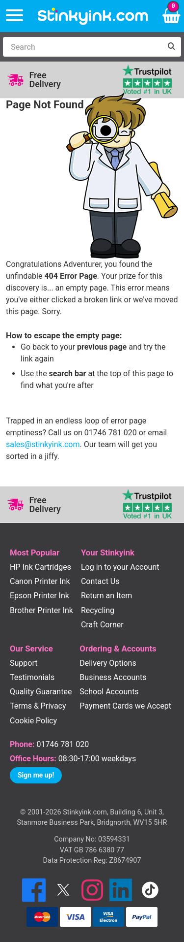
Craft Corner (102, 624)
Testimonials (32, 677)
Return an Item (106, 595)
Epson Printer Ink (39, 595)
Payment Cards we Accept (125, 706)
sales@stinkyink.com (42, 444)
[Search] (82, 47)
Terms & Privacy (38, 706)
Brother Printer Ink (41, 610)
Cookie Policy (33, 720)
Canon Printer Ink (40, 581)
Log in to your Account (120, 567)
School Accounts (108, 691)
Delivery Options (107, 663)
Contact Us (100, 581)
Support (23, 663)
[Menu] (14, 16)
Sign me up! (36, 775)
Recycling (97, 610)
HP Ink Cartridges (40, 567)
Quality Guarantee (41, 691)
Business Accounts (112, 677)
